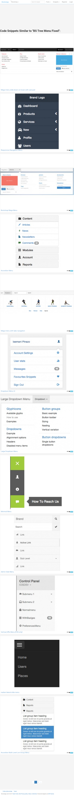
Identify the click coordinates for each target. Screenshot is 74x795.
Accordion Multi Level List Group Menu (15, 753)
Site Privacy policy (23, 793)
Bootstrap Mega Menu (9, 210)
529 (68, 150)
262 (68, 572)
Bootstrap (15, 1)
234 (68, 692)
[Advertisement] (37, 15)
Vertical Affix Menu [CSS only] (11, 632)
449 (68, 331)
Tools (48, 2)
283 (68, 511)
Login (71, 2)
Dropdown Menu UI (8, 391)
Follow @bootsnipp (7, 791)
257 (68, 632)
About (29, 793)
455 (68, 270)
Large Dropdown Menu (9, 451)
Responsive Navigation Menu (11, 150)
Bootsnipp (5, 2)
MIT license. (51, 793)
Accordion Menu (7, 271)
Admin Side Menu (7, 572)
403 (68, 451)
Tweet (15, 791)
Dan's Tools (15, 793)
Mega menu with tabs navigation (13, 331)
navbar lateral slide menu (10, 692)
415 (68, 391)
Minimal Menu (6, 511)
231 (68, 752)
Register (64, 2)
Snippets (56, 2)
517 (68, 210)
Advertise (34, 793)
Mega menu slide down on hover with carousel (18, 90)
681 (68, 90)
